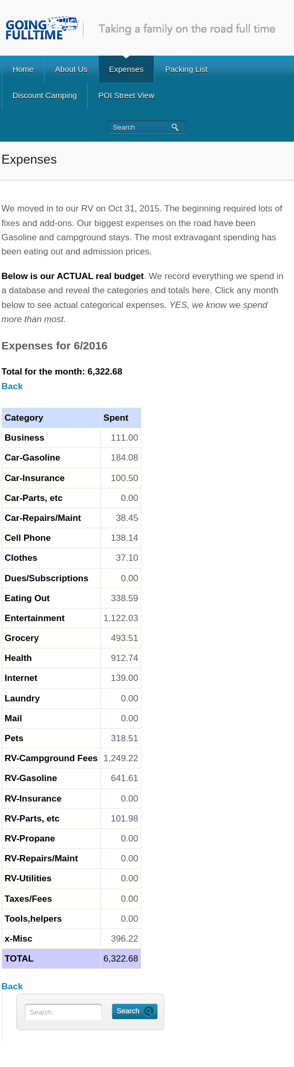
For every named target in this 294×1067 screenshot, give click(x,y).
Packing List (186, 69)
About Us (71, 69)
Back (12, 386)
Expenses (126, 69)
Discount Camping (45, 95)
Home (23, 69)
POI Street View (126, 95)
